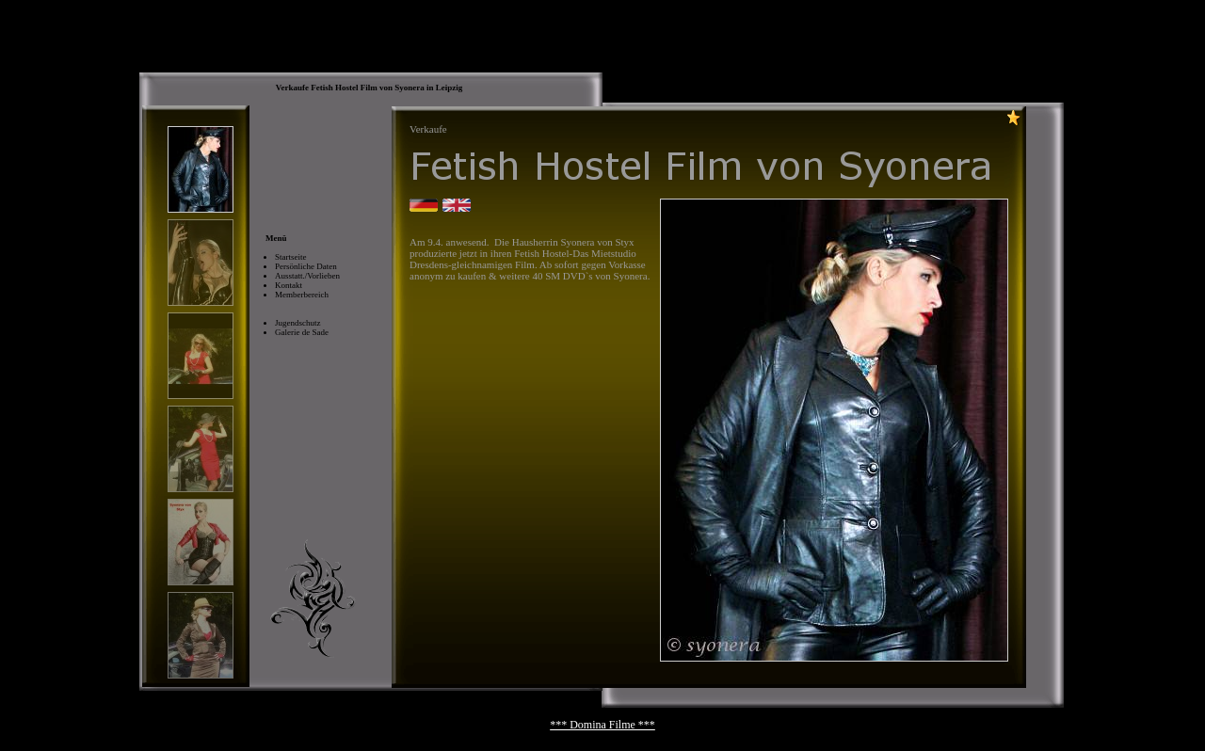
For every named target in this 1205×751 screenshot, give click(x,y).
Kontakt (288, 285)
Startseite (291, 257)
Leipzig (449, 87)
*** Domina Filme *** (602, 724)
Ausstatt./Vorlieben (307, 275)
